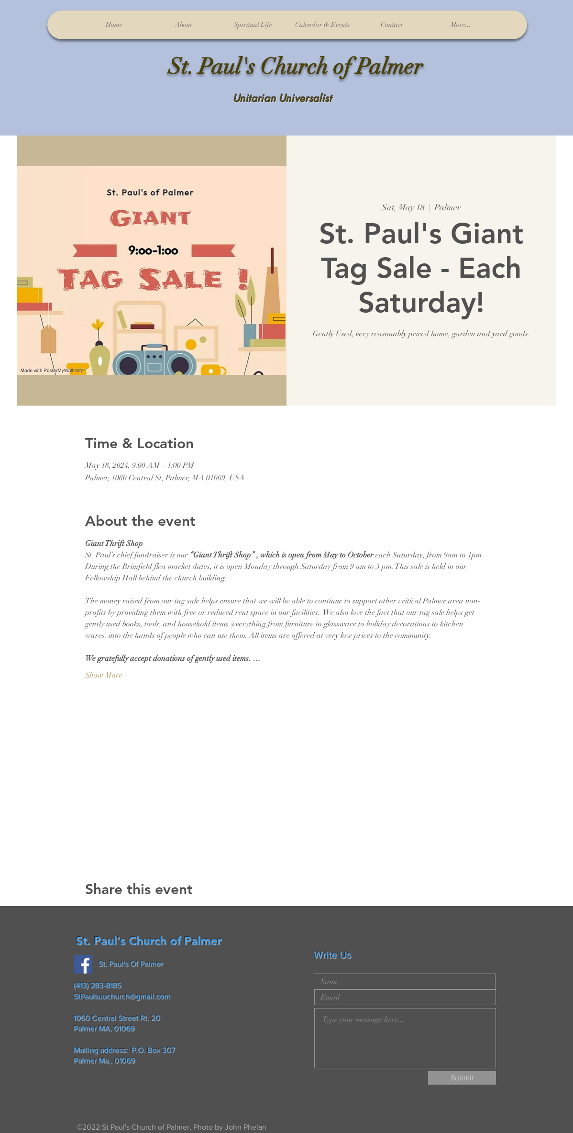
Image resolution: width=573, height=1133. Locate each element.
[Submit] (462, 1078)
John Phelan (245, 1127)
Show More (103, 675)
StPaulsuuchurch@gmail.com (122, 996)
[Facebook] (83, 964)
